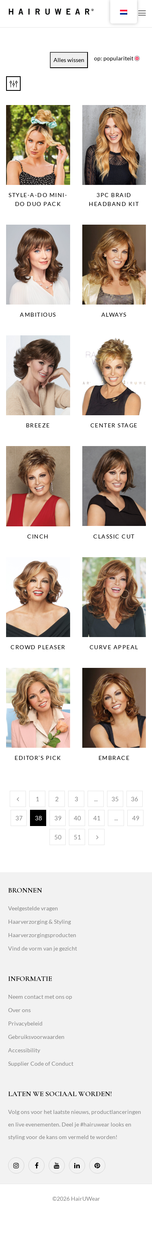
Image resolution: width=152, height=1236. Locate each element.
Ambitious (38, 314)
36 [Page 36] (134, 799)
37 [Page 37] (19, 818)
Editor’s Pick (38, 757)
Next (96, 837)
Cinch (38, 536)
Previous (18, 799)
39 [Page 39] (58, 818)
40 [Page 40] (77, 818)
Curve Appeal (114, 647)
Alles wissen (69, 59)
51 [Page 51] (77, 837)
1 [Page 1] (37, 799)
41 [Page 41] (97, 818)
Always (114, 314)
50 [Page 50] (58, 837)
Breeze (38, 425)
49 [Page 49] (135, 818)
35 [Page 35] (115, 799)
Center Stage (114, 425)
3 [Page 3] (76, 799)
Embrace (114, 757)
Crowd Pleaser (38, 647)
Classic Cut (114, 536)
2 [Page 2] (57, 799)
